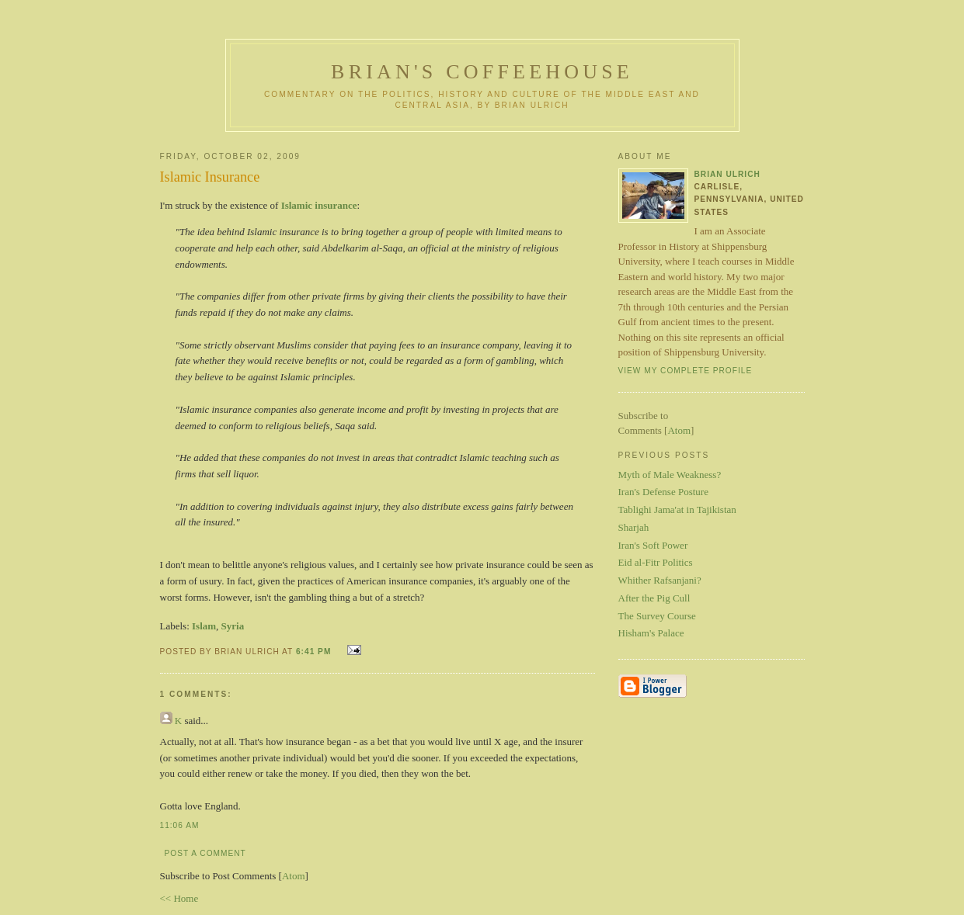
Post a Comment (205, 853)
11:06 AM (180, 825)
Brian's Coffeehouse (482, 72)
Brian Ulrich (727, 174)
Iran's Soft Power (653, 545)
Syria (233, 626)
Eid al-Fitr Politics (655, 562)
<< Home (179, 898)
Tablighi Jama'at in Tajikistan (677, 509)
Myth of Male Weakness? (670, 474)
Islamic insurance (319, 205)
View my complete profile (685, 370)
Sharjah (633, 527)
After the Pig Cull (654, 598)
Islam (204, 626)
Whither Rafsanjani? (659, 580)
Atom (293, 876)
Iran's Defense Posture (663, 491)
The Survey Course (657, 616)
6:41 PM (315, 651)
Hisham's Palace (651, 633)
